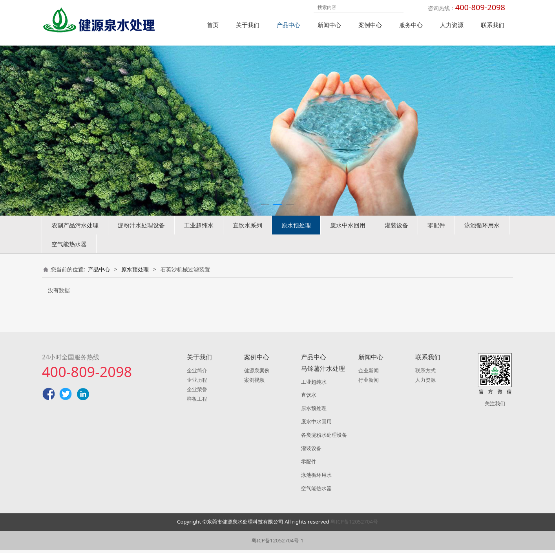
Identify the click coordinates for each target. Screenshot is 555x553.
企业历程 (197, 382)
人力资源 (452, 25)
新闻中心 (329, 25)
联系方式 (425, 373)
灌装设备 (396, 237)
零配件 (436, 237)
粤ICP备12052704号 (354, 524)
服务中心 (411, 25)
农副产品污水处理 (75, 237)
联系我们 (492, 25)
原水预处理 (296, 237)
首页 (213, 25)
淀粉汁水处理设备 (141, 237)
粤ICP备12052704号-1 (278, 543)
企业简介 (197, 373)
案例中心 (370, 25)
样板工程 (197, 401)
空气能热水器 (69, 256)
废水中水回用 (347, 237)
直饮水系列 (247, 237)
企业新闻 (368, 373)
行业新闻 (368, 382)
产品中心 (288, 25)
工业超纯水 (199, 237)
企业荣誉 (197, 391)
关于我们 (247, 25)
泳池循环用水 (482, 237)
